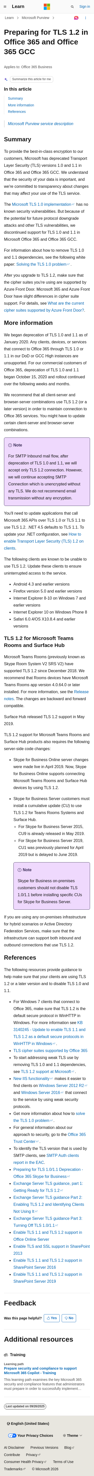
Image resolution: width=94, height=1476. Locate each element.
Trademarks (13, 1469)
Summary (15, 98)
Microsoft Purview (35, 18)
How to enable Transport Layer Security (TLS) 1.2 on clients (44, 541)
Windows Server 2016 (40, 1092)
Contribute (12, 1455)
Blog (67, 1448)
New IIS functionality (31, 1078)
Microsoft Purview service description (40, 124)
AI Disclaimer (14, 1448)
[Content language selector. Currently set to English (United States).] (28, 1424)
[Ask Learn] (76, 18)
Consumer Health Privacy (24, 1462)
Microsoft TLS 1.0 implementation (41, 204)
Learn (9, 18)
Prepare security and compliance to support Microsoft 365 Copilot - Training (40, 1370)
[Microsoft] (47, 6)
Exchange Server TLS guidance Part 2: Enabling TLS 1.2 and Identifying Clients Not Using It (48, 1204)
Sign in (84, 6)
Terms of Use (63, 1462)
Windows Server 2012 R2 (61, 1085)
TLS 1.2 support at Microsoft (46, 1071)
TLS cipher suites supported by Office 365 (50, 1051)
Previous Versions (44, 1448)
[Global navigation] (5, 6)
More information (21, 105)
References (17, 112)
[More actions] (85, 18)
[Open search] (72, 6)
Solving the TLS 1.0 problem (41, 264)
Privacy (32, 1455)
